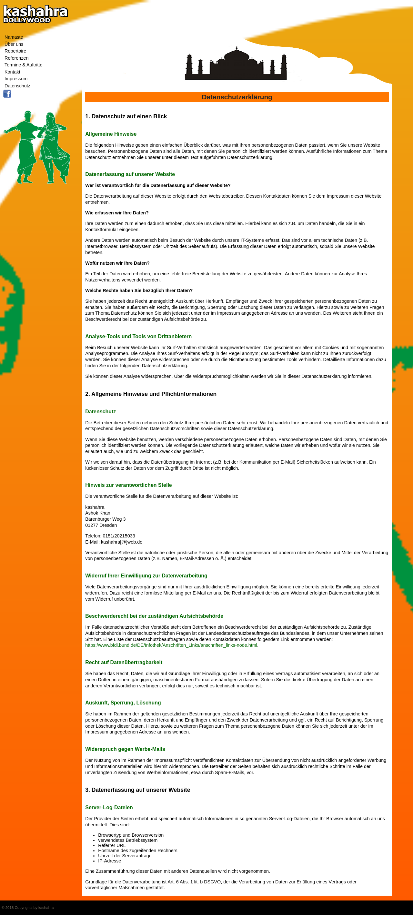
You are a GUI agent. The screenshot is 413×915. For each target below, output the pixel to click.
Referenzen (16, 58)
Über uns (14, 44)
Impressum (16, 78)
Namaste (14, 37)
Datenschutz (17, 85)
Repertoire (15, 51)
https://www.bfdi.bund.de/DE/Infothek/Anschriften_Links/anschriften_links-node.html (171, 645)
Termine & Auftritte (24, 64)
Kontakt (12, 71)
